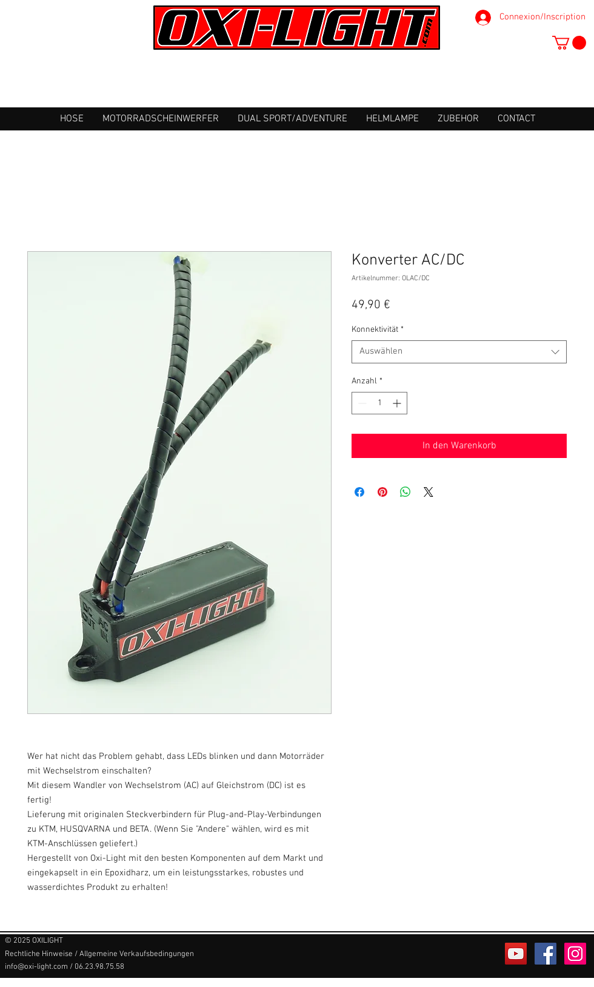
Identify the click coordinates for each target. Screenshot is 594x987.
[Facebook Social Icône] (545, 954)
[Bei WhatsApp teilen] (405, 492)
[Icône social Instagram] (575, 954)
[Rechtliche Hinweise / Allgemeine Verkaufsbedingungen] (99, 954)
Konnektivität (378, 330)
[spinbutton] (379, 403)
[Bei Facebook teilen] (359, 492)
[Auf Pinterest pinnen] (382, 492)
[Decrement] (361, 403)
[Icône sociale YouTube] (516, 954)
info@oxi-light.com (36, 967)
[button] (569, 43)
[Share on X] (428, 492)
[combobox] (459, 351)
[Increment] (397, 403)
